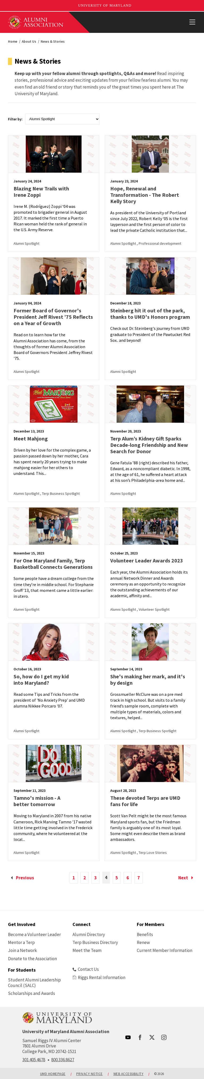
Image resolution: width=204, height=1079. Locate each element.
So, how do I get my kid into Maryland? (41, 679)
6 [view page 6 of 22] (127, 878)
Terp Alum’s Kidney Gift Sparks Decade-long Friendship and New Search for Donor (149, 445)
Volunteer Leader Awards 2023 (146, 560)
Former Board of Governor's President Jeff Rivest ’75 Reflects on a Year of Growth (53, 316)
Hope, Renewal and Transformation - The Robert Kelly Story (144, 194)
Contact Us (86, 969)
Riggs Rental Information (99, 977)
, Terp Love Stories (152, 852)
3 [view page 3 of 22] (95, 878)
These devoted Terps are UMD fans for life (145, 800)
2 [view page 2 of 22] (84, 878)
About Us (29, 41)
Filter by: (15, 119)
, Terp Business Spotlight (60, 493)
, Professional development (159, 243)
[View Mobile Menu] (192, 22)
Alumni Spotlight (26, 243)
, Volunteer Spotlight (153, 609)
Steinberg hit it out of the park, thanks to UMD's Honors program (150, 313)
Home (12, 41)
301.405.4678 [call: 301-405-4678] (33, 1060)
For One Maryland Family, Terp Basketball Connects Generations (53, 563)
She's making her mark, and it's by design (147, 679)
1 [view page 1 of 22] (74, 878)
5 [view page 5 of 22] (117, 878)
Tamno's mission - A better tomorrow (37, 800)
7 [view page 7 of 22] (138, 878)
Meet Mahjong (31, 438)
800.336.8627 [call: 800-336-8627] (62, 1060)
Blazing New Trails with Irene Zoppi (41, 191)
